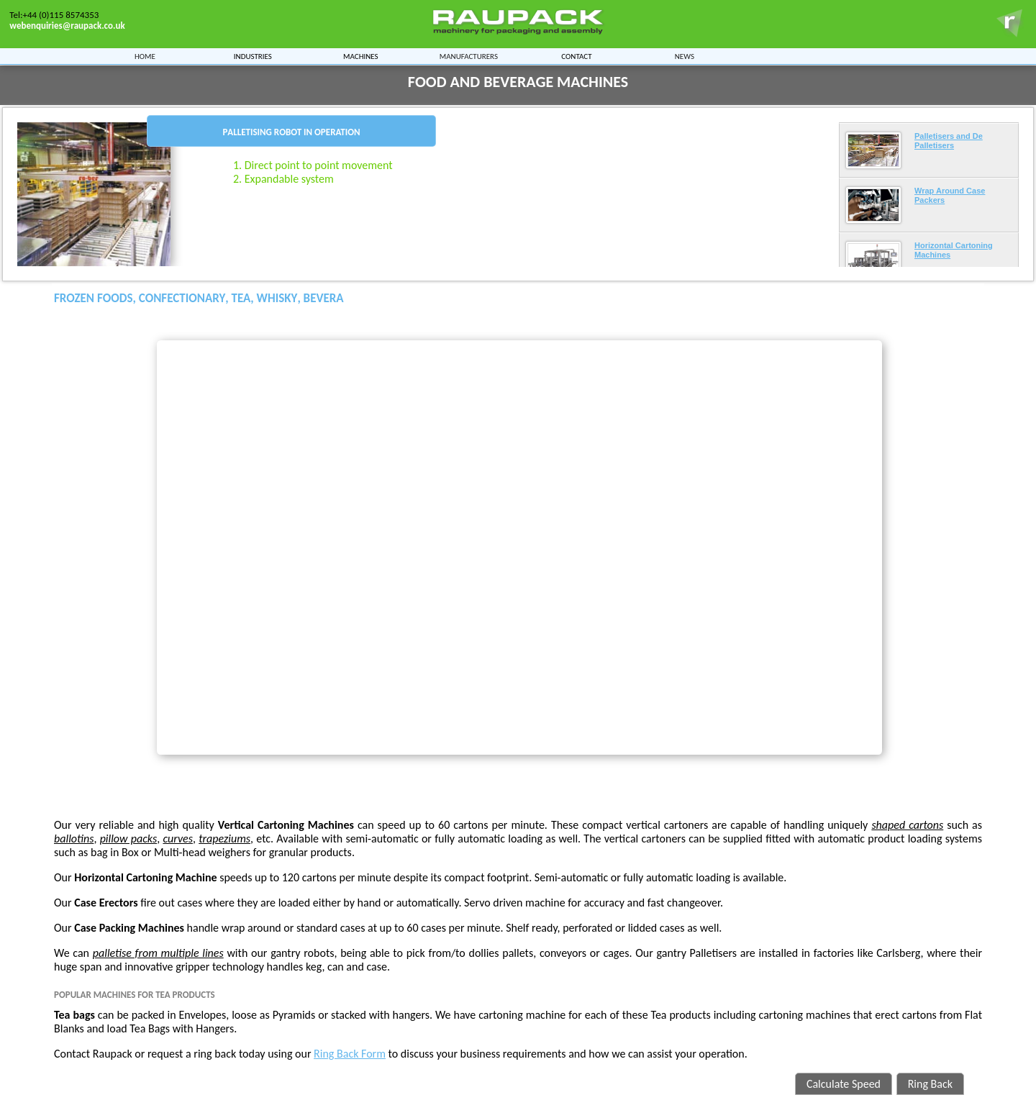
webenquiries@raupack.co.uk (66, 25)
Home (145, 55)
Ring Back (930, 1084)
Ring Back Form (350, 1053)
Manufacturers (469, 55)
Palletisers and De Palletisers (948, 141)
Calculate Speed (843, 1084)
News (684, 55)
